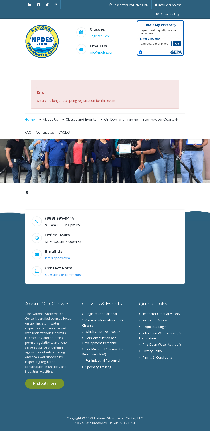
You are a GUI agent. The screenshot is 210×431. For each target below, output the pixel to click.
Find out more (44, 383)
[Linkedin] (29, 4)
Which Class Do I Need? (102, 331)
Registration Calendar (101, 314)
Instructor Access (155, 320)
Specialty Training (98, 367)
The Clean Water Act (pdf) (161, 344)
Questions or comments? (63, 275)
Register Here (100, 36)
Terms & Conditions (157, 357)
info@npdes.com (102, 52)
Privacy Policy (152, 351)
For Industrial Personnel (102, 360)
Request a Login (154, 327)
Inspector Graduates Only (161, 314)
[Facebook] (38, 4)
